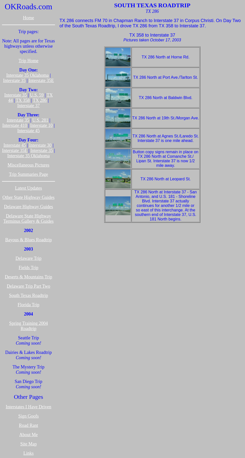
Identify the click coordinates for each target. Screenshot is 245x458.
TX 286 (40, 100)
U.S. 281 (40, 120)
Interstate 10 (41, 125)
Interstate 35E (41, 80)
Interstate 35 (14, 80)
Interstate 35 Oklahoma (27, 75)
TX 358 (23, 100)
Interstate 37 (28, 105)
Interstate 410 (14, 125)
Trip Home (28, 60)
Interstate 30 (40, 145)
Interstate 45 (28, 130)
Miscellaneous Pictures (28, 165)
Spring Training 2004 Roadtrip (28, 326)
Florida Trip (28, 304)
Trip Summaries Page (28, 174)
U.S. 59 (37, 95)
